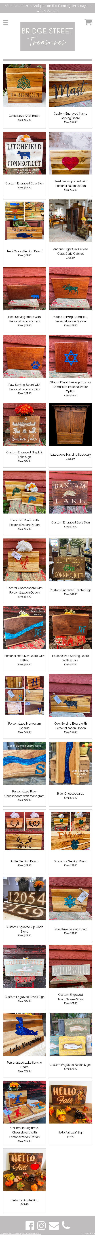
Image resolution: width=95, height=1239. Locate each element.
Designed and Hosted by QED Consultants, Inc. (20, 1234)
